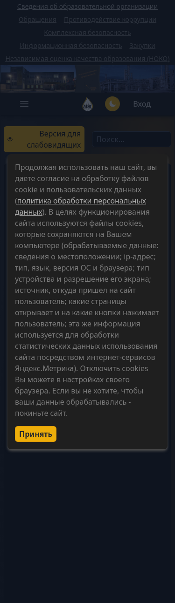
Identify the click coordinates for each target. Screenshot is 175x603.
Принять (35, 434)
